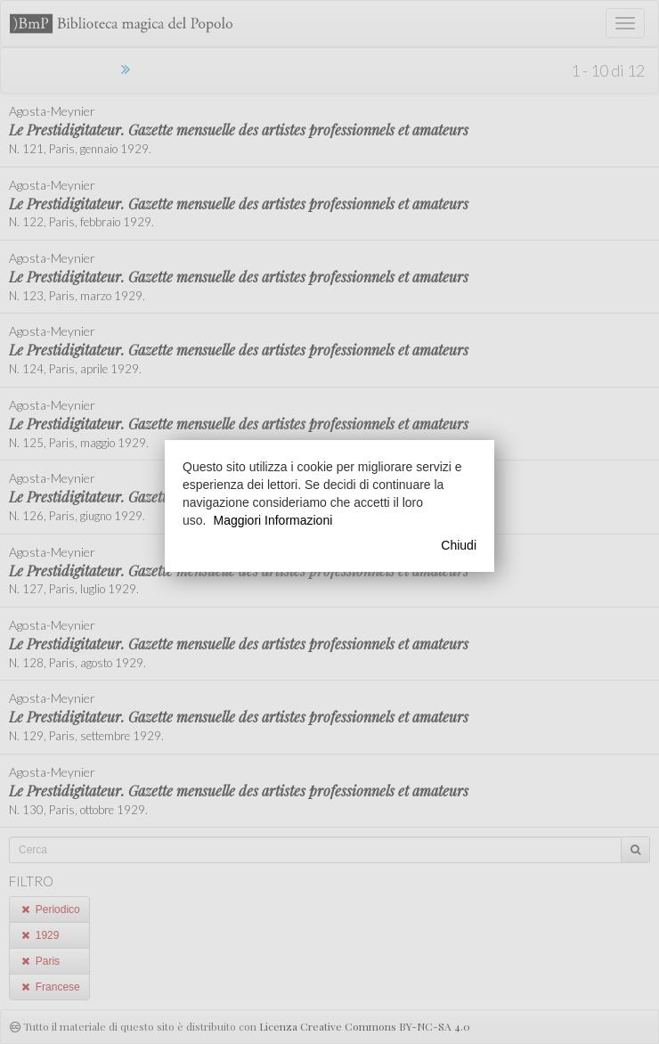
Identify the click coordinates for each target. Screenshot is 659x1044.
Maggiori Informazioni (272, 520)
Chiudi (458, 545)
